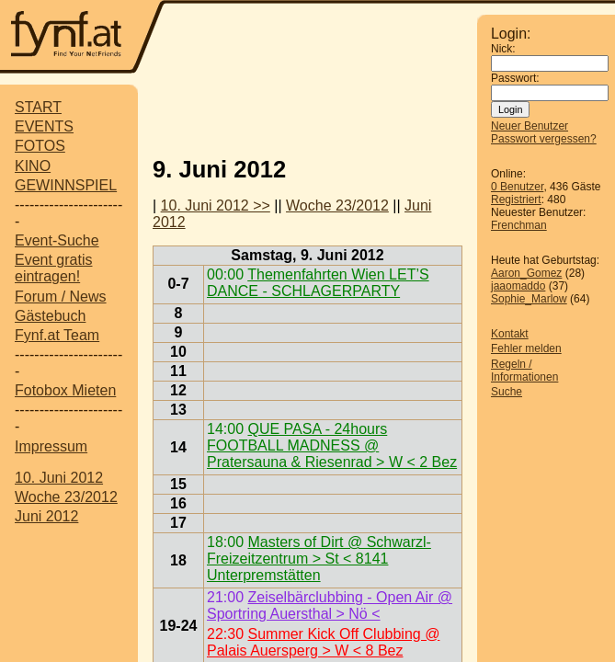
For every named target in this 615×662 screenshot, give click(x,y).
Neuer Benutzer (529, 126)
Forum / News (61, 296)
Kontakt (510, 333)
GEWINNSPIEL (66, 185)
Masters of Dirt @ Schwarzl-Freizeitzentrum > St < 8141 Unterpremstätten (319, 558)
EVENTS (44, 126)
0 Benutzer (517, 186)
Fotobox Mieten (65, 390)
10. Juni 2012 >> (215, 205)
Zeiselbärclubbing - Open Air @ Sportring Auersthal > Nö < (329, 605)
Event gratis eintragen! (53, 268)
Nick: (503, 48)
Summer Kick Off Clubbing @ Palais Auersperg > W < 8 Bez (323, 642)
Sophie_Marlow (529, 298)
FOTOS (40, 146)
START (38, 107)
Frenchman (519, 225)
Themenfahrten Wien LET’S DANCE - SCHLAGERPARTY (318, 283)
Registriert (516, 199)
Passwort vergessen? (544, 138)
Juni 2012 (46, 516)
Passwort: (515, 78)
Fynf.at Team (57, 335)
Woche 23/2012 (66, 497)
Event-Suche (57, 240)
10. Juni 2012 (59, 477)
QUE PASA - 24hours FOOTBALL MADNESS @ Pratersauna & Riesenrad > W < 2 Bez (332, 445)
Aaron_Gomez (526, 273)
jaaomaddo (518, 286)
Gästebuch (50, 316)
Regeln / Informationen (524, 370)
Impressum (51, 446)
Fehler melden (526, 348)
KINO (33, 166)
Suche (506, 391)
